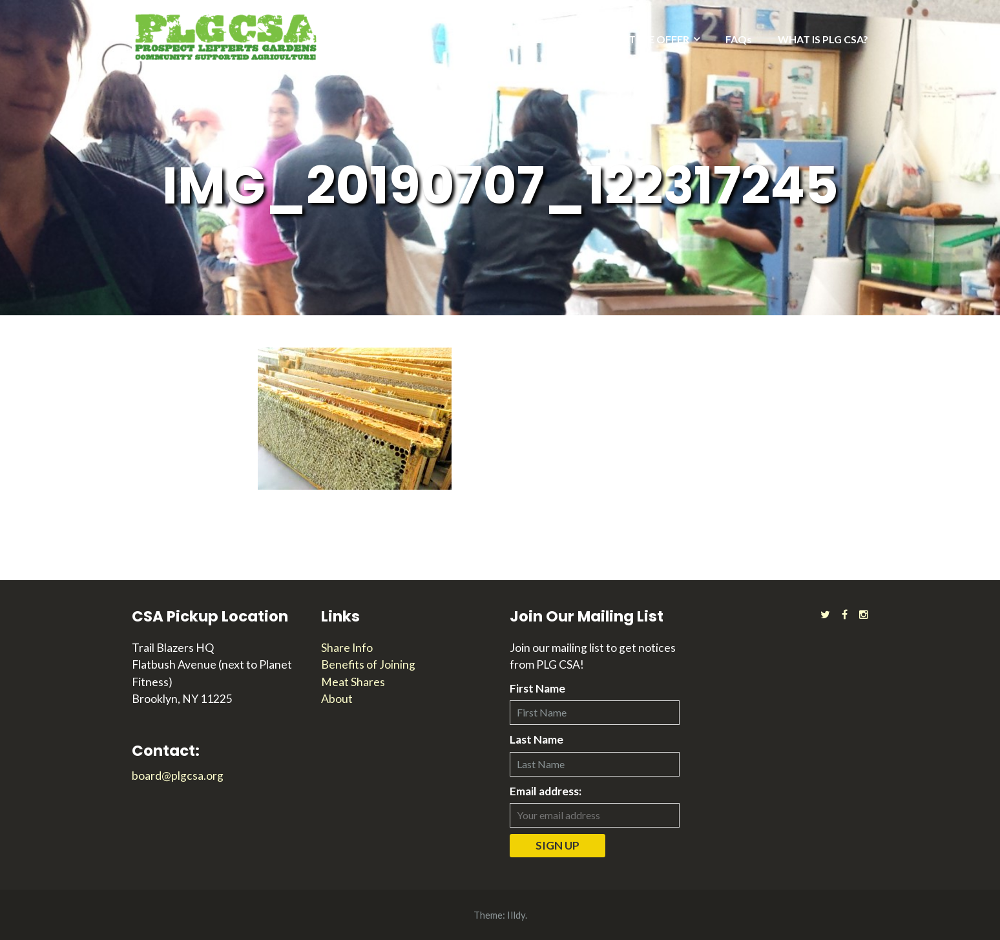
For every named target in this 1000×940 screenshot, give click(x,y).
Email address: (545, 791)
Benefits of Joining (368, 664)
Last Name (536, 739)
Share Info (347, 647)
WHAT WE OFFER (646, 39)
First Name (537, 688)
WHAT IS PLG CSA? (823, 39)
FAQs (738, 39)
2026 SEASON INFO (531, 39)
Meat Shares (353, 682)
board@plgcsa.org (178, 775)
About (337, 698)
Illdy (516, 915)
